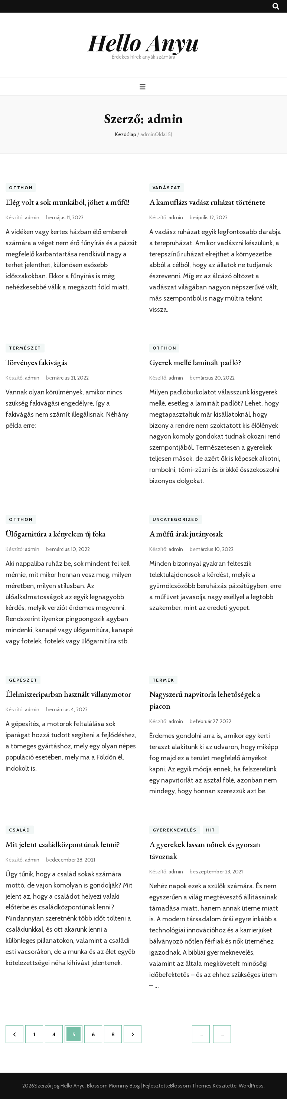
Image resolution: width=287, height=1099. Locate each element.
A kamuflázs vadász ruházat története (207, 202)
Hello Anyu (143, 42)
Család (19, 830)
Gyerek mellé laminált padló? (195, 362)
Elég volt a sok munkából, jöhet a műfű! (68, 202)
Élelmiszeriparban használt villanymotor (68, 694)
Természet (25, 348)
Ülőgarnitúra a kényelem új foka (55, 533)
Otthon (21, 187)
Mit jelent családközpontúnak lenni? (63, 844)
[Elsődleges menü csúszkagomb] (143, 87)
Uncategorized (176, 519)
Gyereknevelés (175, 830)
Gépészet (23, 680)
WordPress (251, 1085)
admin (32, 217)
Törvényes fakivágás (36, 362)
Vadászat (167, 187)
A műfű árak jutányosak (186, 533)
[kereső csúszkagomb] (276, 6)
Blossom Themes (191, 1085)
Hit (210, 830)
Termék (164, 680)
